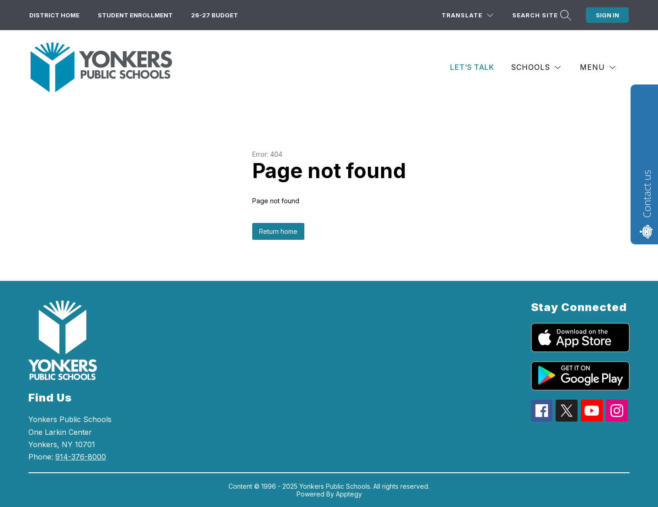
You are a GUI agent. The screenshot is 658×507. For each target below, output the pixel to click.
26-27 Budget (214, 15)
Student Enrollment (135, 15)
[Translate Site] (467, 15)
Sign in (607, 15)
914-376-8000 (80, 456)
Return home (278, 231)
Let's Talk (472, 67)
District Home (54, 15)
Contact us (647, 194)
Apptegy (349, 494)
